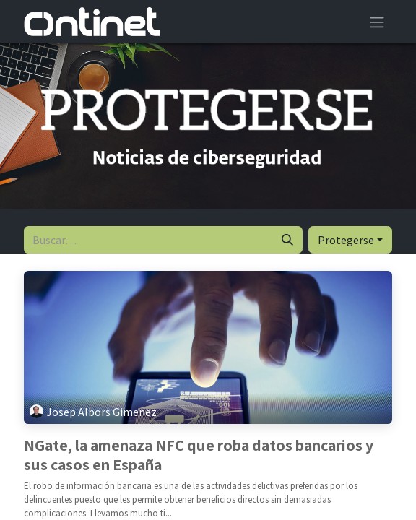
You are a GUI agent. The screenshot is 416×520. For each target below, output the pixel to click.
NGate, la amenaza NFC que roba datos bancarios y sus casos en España (198, 455)
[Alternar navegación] (377, 22)
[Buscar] (287, 240)
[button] (350, 240)
